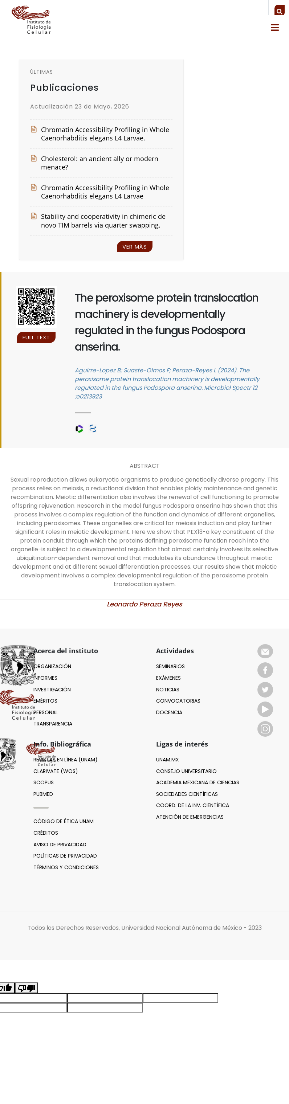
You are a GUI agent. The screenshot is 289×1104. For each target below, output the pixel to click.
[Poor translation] (26, 987)
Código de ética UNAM (63, 821)
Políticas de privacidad (65, 855)
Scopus (43, 782)
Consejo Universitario (186, 771)
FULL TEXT (36, 337)
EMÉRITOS (45, 700)
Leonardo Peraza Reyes (144, 604)
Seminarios (170, 666)
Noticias (167, 689)
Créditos (45, 833)
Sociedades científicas (187, 794)
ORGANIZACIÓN (52, 666)
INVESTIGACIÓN (52, 689)
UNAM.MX (167, 759)
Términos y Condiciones (66, 867)
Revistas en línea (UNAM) (65, 759)
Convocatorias (178, 700)
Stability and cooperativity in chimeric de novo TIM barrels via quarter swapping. (98, 220)
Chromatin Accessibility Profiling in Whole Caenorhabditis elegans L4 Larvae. (99, 134)
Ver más (134, 246)
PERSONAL (45, 712)
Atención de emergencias (190, 817)
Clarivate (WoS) (55, 771)
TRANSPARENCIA (52, 723)
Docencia (169, 712)
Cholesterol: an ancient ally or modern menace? (94, 163)
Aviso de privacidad (59, 844)
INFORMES (45, 678)
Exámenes (168, 678)
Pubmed (43, 794)
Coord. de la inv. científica (192, 805)
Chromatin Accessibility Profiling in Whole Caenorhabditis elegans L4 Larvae (99, 192)
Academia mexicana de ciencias (197, 782)
